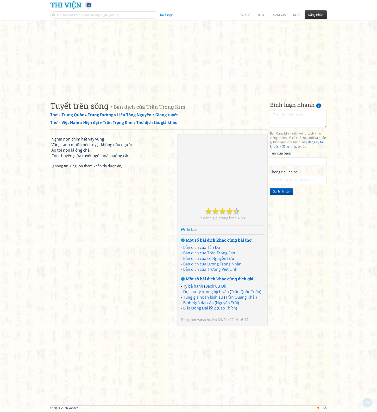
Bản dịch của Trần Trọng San (209, 253)
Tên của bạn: (280, 153)
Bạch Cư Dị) (215, 286)
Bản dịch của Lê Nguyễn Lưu (208, 258)
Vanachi (203, 319)
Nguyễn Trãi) (227, 302)
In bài (192, 229)
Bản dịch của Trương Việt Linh (210, 269)
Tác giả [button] (244, 15)
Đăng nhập (316, 15)
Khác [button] (297, 15)
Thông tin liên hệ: (284, 171)
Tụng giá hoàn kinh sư (203, 297)
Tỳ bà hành (193, 286)
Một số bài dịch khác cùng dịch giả (217, 279)
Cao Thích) (227, 308)
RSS (322, 408)
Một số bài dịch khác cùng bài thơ (216, 240)
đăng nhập (289, 146)
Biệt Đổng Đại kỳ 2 (199, 308)
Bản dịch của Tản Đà (201, 247)
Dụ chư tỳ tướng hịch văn (206, 291)
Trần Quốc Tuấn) (246, 291)
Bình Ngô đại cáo (198, 302)
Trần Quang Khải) (241, 297)
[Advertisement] (188, 56)
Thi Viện (65, 4)
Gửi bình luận (281, 191)
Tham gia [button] (278, 15)
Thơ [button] (261, 15)
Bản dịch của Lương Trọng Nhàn (212, 264)
